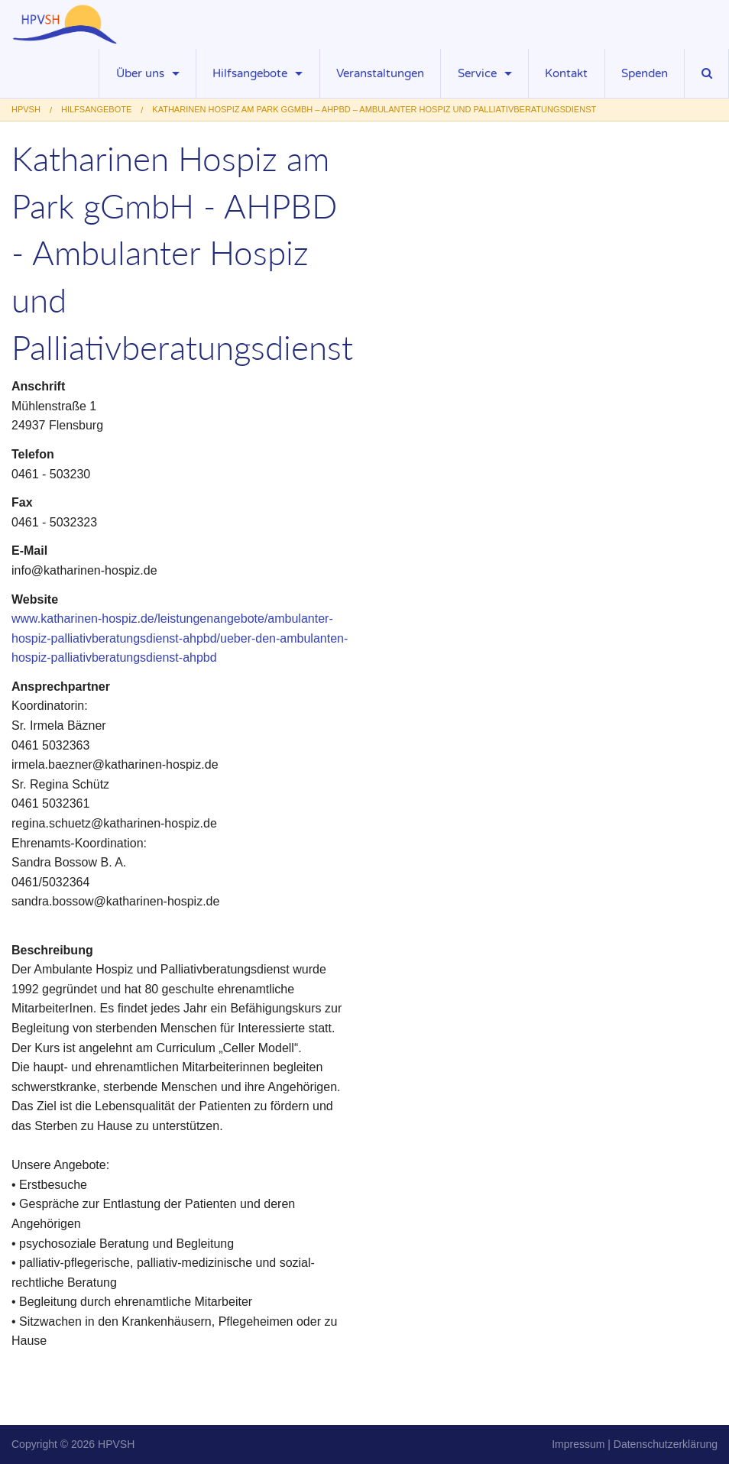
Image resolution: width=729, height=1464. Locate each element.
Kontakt (566, 73)
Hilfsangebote (249, 73)
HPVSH (116, 1444)
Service (477, 73)
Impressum (578, 1444)
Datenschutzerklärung (666, 1444)
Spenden (644, 73)
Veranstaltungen (380, 73)
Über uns (140, 73)
